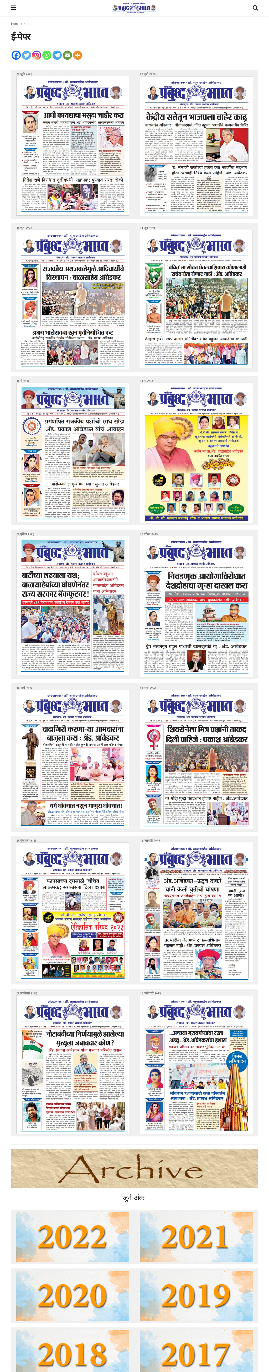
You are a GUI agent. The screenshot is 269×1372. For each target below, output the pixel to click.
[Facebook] (16, 55)
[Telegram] (57, 55)
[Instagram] (36, 55)
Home (15, 24)
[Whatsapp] (46, 55)
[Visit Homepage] (134, 8)
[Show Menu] (13, 8)
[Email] (67, 55)
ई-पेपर (28, 24)
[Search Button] (255, 8)
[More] (77, 55)
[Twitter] (26, 55)
